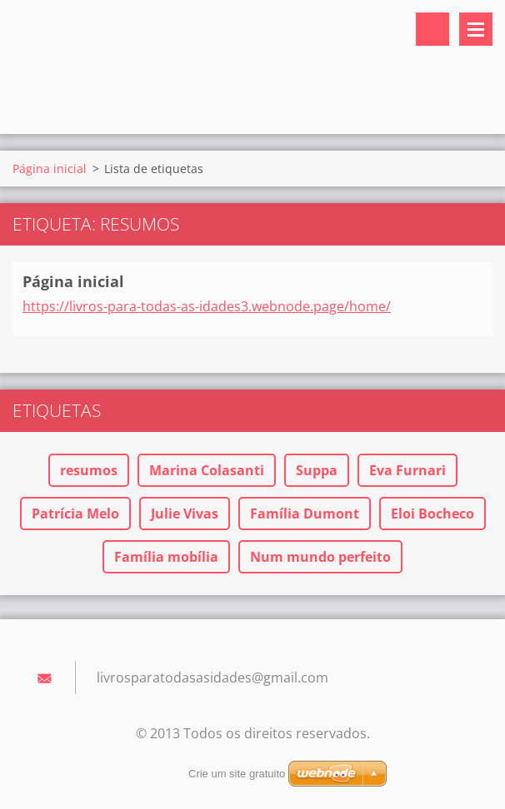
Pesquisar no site (432, 29)
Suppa (317, 470)
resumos (89, 470)
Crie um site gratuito (236, 773)
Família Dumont (304, 513)
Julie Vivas (184, 513)
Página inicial (49, 168)
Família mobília (166, 557)
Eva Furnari (407, 470)
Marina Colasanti (206, 470)
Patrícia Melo (75, 513)
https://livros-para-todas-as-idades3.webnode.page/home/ (206, 306)
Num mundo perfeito (320, 557)
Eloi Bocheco (432, 513)
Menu (475, 29)
